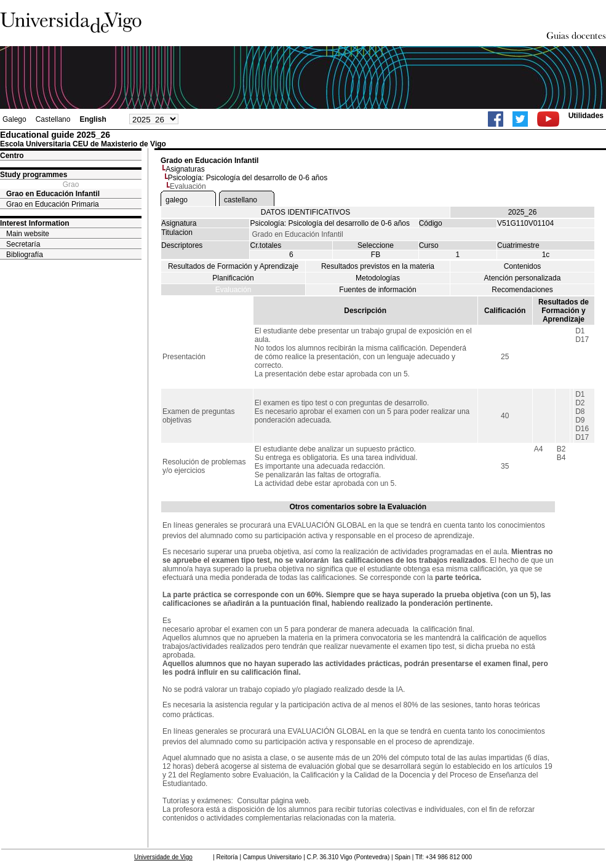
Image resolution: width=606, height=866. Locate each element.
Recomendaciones (522, 289)
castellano (240, 200)
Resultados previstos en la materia (377, 266)
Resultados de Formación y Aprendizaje (233, 266)
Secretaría (23, 244)
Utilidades (586, 115)
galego (176, 200)
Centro (12, 155)
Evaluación (233, 289)
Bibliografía (24, 254)
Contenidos (522, 266)
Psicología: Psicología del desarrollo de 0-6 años (248, 177)
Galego (14, 119)
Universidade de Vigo (163, 857)
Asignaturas (184, 169)
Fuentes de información (377, 289)
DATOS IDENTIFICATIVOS (305, 212)
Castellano (53, 119)
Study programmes (33, 174)
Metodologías (378, 278)
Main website (27, 233)
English (92, 119)
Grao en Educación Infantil (53, 193)
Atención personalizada (522, 278)
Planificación (232, 278)
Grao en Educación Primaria (52, 204)
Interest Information (35, 223)
